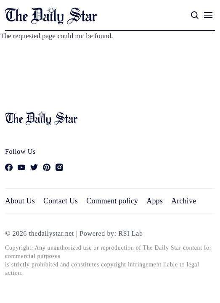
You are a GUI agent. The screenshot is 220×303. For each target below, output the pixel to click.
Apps (154, 201)
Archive (183, 201)
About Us (20, 201)
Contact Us (60, 201)
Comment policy (112, 201)
